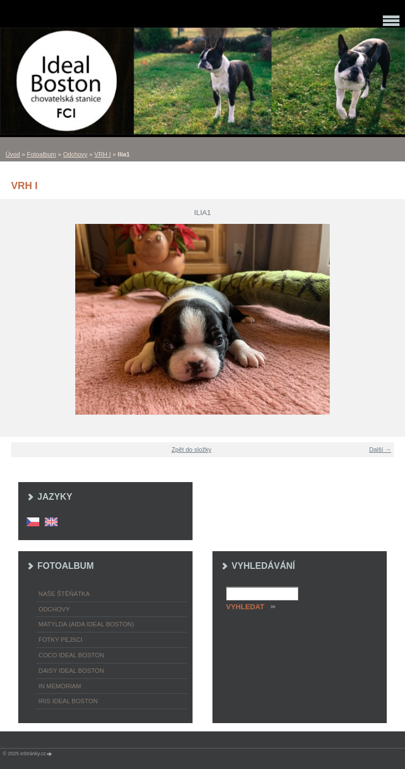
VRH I (103, 154)
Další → (380, 449)
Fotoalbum (41, 154)
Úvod (13, 154)
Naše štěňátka (64, 593)
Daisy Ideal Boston (72, 670)
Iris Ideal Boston (68, 701)
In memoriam (60, 686)
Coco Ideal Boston (72, 655)
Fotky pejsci (60, 639)
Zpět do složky (191, 449)
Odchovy (75, 154)
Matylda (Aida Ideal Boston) (86, 624)
